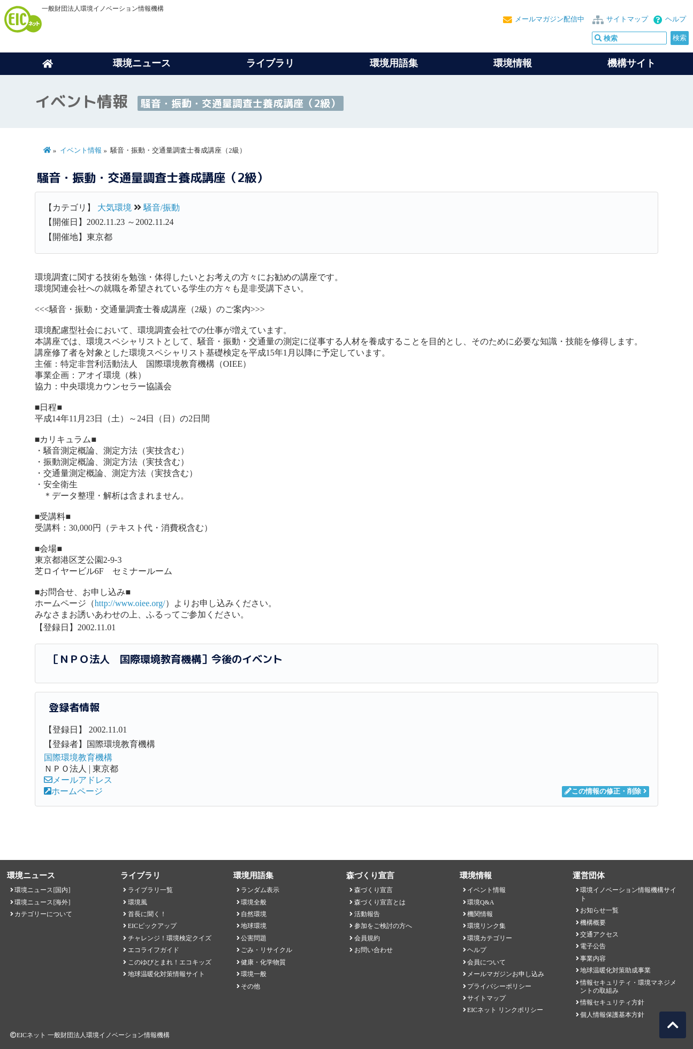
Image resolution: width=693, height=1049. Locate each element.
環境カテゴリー (489, 938)
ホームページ (73, 791)
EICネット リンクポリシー (505, 1010)
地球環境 (253, 926)
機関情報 (480, 914)
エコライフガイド (153, 950)
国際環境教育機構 (78, 757)
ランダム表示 (260, 890)
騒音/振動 (161, 207)
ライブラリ (270, 63)
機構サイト (631, 63)
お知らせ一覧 (599, 910)
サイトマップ (627, 19)
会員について (486, 962)
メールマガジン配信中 (549, 19)
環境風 (137, 902)
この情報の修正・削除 (603, 791)
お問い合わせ (373, 950)
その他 (250, 986)
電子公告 (593, 946)
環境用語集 (394, 63)
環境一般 (253, 974)
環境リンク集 (486, 926)
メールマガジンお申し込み (505, 974)
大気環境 (114, 207)
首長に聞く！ (147, 914)
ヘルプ (675, 19)
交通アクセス (599, 934)
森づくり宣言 (373, 890)
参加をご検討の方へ (383, 926)
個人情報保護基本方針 (612, 1014)
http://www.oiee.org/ (130, 603)
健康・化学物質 (263, 962)
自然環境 (253, 914)
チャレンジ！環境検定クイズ (169, 938)
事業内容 (593, 958)
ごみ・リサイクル (266, 950)
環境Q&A (480, 902)
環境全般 (253, 902)
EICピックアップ (152, 926)
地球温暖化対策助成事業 (615, 970)
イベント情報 (81, 150)
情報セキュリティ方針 (612, 1002)
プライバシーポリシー (499, 986)
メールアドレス (78, 779)
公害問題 (253, 938)
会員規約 (367, 938)
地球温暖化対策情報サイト (166, 974)
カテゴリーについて (43, 914)
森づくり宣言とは (380, 902)
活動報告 (367, 914)
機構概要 (593, 922)
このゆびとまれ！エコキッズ (169, 962)
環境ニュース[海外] (42, 902)
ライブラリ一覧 (150, 890)
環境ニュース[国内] (42, 890)
